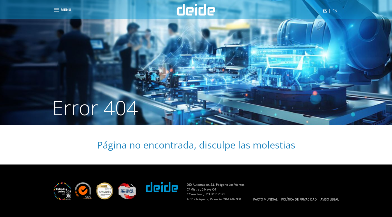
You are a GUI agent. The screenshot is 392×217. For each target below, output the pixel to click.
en (334, 10)
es (325, 10)
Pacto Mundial (265, 199)
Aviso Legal (329, 199)
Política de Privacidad (299, 199)
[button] (63, 10)
